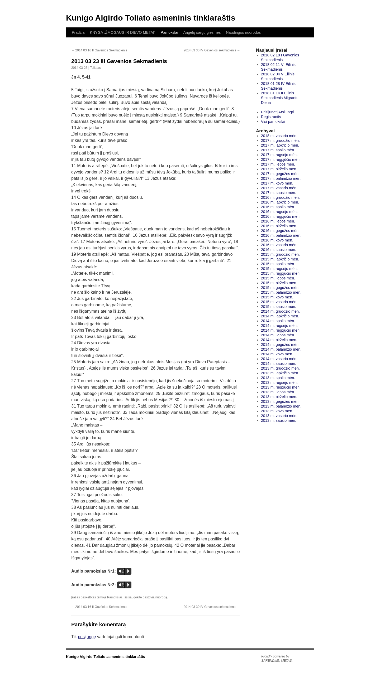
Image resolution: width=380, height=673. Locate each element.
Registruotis (271, 117)
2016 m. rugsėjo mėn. (279, 212)
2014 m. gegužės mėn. (280, 344)
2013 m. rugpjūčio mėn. (281, 387)
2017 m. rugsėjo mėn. (279, 155)
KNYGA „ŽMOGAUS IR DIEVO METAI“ (122, 32)
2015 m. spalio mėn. (278, 264)
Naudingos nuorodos (243, 32)
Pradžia (78, 32)
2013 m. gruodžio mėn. (280, 368)
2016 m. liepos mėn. (278, 221)
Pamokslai (169, 32)
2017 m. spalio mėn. (278, 150)
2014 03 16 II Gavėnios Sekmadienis (99, 50)
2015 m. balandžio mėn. (281, 292)
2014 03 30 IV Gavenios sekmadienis (212, 50)
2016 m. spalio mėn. (278, 207)
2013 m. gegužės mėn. (280, 401)
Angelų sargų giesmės (202, 32)
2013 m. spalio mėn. (278, 378)
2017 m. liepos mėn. (278, 164)
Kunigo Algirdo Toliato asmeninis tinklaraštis (150, 17)
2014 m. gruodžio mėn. (280, 311)
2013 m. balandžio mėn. (281, 406)
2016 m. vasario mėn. (279, 245)
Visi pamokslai (273, 121)
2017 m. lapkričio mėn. (280, 145)
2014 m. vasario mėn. (279, 359)
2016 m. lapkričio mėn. (280, 202)
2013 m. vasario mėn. (279, 416)
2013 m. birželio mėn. (279, 397)
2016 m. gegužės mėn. (280, 231)
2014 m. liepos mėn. (278, 335)
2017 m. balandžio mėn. (281, 178)
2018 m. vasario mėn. (279, 136)
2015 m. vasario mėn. (279, 302)
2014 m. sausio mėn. (278, 363)
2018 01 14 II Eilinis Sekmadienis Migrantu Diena (279, 98)
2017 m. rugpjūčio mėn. (281, 159)
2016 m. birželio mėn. (279, 226)
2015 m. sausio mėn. (278, 306)
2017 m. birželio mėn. (279, 169)
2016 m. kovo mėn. (277, 240)
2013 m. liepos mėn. (278, 392)
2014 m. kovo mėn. (277, 354)
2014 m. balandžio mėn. (281, 349)
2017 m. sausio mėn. (278, 193)
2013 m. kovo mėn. (277, 411)
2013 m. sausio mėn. (278, 420)
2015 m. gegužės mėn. (280, 287)
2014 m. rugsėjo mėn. (279, 325)
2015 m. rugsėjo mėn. (279, 269)
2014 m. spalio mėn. (278, 321)
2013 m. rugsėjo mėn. (279, 382)
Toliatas (95, 68)
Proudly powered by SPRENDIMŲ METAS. (277, 658)
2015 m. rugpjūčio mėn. (281, 273)
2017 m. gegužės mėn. (280, 174)
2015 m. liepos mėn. (278, 278)
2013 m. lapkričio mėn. (280, 373)
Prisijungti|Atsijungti (277, 112)
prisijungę (87, 637)
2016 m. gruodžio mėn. (280, 197)
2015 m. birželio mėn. (279, 283)
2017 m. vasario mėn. (279, 188)
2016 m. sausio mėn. (278, 250)
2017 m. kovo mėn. (277, 183)
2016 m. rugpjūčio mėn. (281, 216)
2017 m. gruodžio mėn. (280, 140)
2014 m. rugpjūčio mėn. (281, 330)
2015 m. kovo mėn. (277, 297)
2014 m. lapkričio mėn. (280, 316)
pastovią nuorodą (155, 597)
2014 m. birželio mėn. (279, 340)
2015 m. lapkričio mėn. (280, 259)
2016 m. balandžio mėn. (281, 235)
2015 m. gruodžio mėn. (280, 254)
